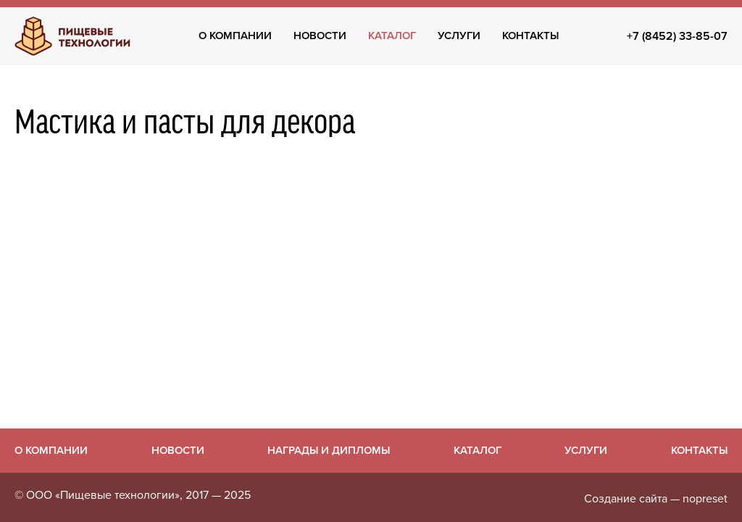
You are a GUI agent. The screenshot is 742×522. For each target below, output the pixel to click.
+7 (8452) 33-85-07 (677, 36)
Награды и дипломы (328, 450)
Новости (319, 35)
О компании (235, 35)
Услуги (459, 35)
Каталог (392, 35)
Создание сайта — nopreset (656, 499)
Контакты (530, 35)
